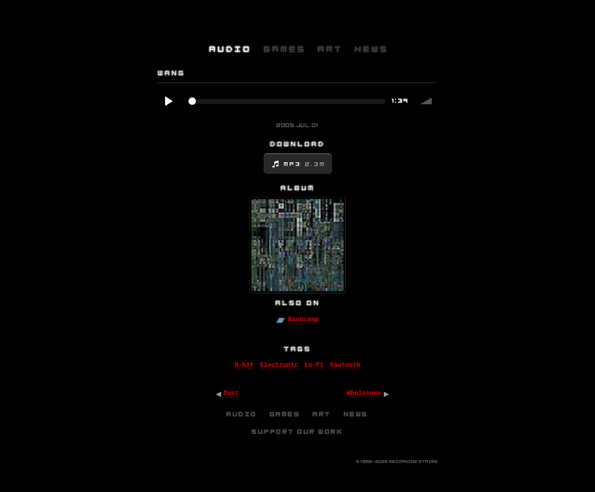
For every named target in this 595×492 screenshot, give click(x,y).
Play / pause (168, 101)
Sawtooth (345, 365)
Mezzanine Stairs (413, 461)
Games (285, 414)
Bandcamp (303, 320)
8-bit (244, 365)
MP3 (305, 164)
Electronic (279, 365)
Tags (298, 349)
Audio (242, 414)
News (356, 414)
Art (322, 414)
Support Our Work (297, 432)
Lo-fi (313, 365)
